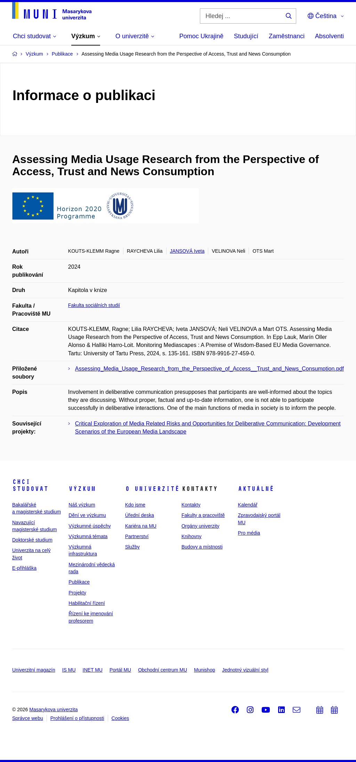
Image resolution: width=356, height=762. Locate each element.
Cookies (120, 718)
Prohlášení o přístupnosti (77, 718)
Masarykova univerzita (53, 709)
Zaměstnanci (287, 36)
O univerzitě (152, 489)
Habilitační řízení (86, 603)
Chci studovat (30, 485)
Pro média (249, 533)
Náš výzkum (81, 505)
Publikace (79, 582)
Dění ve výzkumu (87, 515)
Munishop (204, 670)
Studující (246, 36)
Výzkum (82, 489)
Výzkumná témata (87, 536)
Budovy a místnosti (201, 547)
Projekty (77, 592)
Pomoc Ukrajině (201, 36)
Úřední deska (139, 515)
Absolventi (329, 36)
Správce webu (27, 718)
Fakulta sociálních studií (94, 305)
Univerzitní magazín (33, 670)
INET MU (93, 670)
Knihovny (191, 536)
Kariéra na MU (140, 526)
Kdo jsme (135, 505)
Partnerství (137, 536)
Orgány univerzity (200, 526)
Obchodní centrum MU (162, 670)
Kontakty (190, 505)
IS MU (69, 670)
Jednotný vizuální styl (245, 670)
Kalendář (247, 505)
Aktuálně (256, 489)
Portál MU (120, 670)
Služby (132, 547)
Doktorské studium (32, 540)
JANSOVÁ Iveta (187, 251)
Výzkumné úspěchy (89, 526)
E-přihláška (24, 568)
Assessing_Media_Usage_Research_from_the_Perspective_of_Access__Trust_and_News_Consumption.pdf (209, 369)
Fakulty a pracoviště (203, 515)
